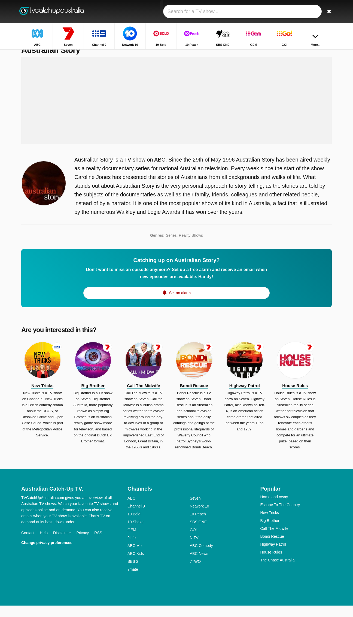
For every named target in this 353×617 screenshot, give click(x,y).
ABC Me (134, 557)
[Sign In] (307, 11)
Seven (195, 509)
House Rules (271, 563)
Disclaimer (62, 544)
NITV (194, 549)
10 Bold (133, 525)
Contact (27, 544)
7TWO (195, 573)
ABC (131, 509)
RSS (98, 544)
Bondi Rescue (272, 548)
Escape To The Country (280, 516)
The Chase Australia (277, 571)
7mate (132, 581)
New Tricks (269, 524)
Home (298, 54)
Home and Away (274, 508)
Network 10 (199, 517)
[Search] (325, 11)
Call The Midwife (274, 540)
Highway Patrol (273, 556)
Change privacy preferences (46, 554)
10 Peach (198, 525)
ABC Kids (135, 565)
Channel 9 (136, 517)
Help (44, 544)
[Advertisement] (176, 112)
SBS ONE (198, 533)
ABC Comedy (201, 557)
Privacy (82, 544)
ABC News (199, 565)
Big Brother (269, 532)
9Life (131, 549)
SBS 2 (132, 573)
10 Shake (135, 533)
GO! (193, 541)
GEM (131, 541)
